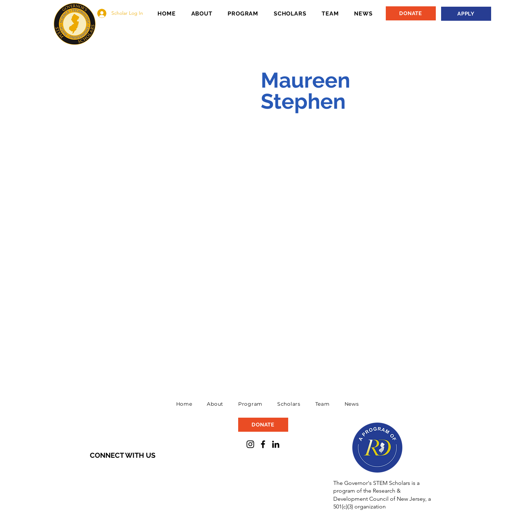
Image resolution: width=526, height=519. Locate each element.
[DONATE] (411, 13)
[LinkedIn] (276, 444)
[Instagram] (250, 444)
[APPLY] (466, 14)
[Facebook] (263, 444)
